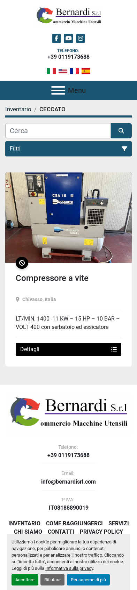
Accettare (25, 579)
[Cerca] (58, 130)
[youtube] (68, 38)
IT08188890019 (69, 508)
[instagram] (80, 38)
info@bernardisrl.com (68, 482)
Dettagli (68, 349)
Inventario (24, 523)
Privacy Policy (101, 531)
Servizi (118, 523)
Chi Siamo (28, 531)
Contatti (61, 531)
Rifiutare (52, 579)
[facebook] (56, 38)
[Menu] (58, 90)
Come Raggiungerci (74, 523)
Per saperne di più (88, 579)
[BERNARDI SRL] (68, 414)
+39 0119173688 (68, 57)
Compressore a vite (52, 278)
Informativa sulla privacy (69, 568)
